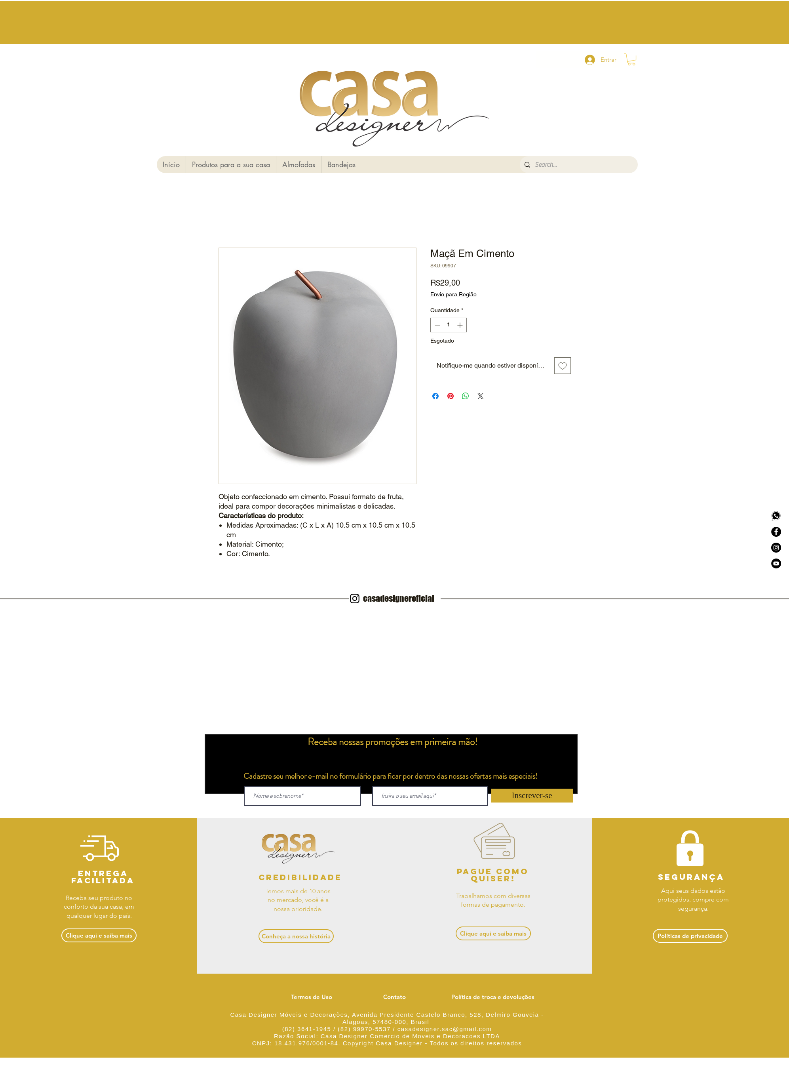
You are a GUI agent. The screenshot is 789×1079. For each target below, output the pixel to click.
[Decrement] (436, 325)
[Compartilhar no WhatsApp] (465, 396)
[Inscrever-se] (532, 796)
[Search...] (578, 164)
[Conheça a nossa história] (296, 936)
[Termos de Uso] (311, 997)
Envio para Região (453, 294)
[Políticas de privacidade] (690, 936)
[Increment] (461, 325)
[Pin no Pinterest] (450, 396)
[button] (631, 59)
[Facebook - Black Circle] (776, 532)
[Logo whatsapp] (776, 516)
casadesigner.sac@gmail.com (444, 1029)
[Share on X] (480, 396)
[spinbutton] (448, 325)
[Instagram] (354, 598)
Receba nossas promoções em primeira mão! (392, 742)
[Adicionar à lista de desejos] (562, 365)
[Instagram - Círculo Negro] (776, 548)
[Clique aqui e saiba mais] (99, 935)
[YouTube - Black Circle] (776, 563)
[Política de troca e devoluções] (493, 997)
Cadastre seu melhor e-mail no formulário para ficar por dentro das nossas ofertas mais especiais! (390, 776)
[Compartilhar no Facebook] (435, 396)
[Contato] (394, 997)
